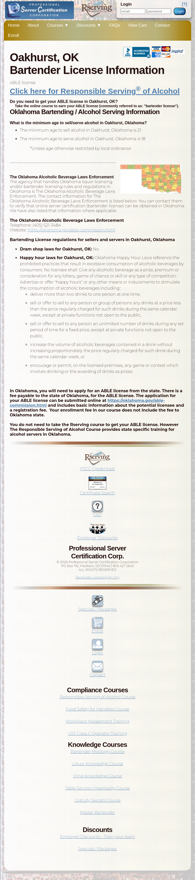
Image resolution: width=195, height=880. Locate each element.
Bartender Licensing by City (98, 577)
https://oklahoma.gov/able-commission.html (71, 230)
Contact (162, 25)
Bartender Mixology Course (98, 751)
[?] (184, 4)
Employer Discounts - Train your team (97, 836)
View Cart (137, 25)
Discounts (89, 25)
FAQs (114, 25)
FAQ (97, 512)
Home (13, 25)
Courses (58, 25)
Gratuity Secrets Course (97, 800)
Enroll (13, 35)
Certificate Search (97, 490)
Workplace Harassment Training (97, 721)
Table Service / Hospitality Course (97, 788)
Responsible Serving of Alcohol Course (97, 697)
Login (179, 11)
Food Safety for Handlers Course (97, 709)
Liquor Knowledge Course (97, 763)
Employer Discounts (97, 535)
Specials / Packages (97, 607)
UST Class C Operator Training (97, 733)
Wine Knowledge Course (97, 776)
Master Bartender (97, 812)
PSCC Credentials (97, 466)
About (33, 25)
